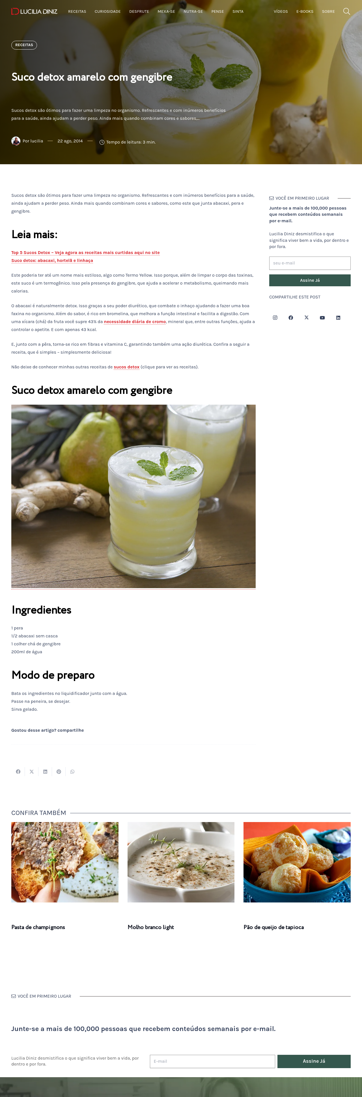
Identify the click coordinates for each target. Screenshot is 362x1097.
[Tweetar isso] (31, 771)
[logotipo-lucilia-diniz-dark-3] (34, 11)
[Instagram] (275, 317)
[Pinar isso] (59, 771)
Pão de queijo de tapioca (274, 927)
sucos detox (126, 367)
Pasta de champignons (38, 927)
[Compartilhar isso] (18, 771)
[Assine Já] (310, 280)
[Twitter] (306, 317)
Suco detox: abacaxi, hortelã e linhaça (52, 260)
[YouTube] (322, 317)
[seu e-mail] (310, 263)
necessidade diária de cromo (135, 321)
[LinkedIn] (338, 317)
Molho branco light (151, 927)
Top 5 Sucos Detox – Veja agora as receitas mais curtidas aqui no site (85, 252)
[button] (346, 11)
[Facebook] (290, 317)
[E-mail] (212, 1061)
